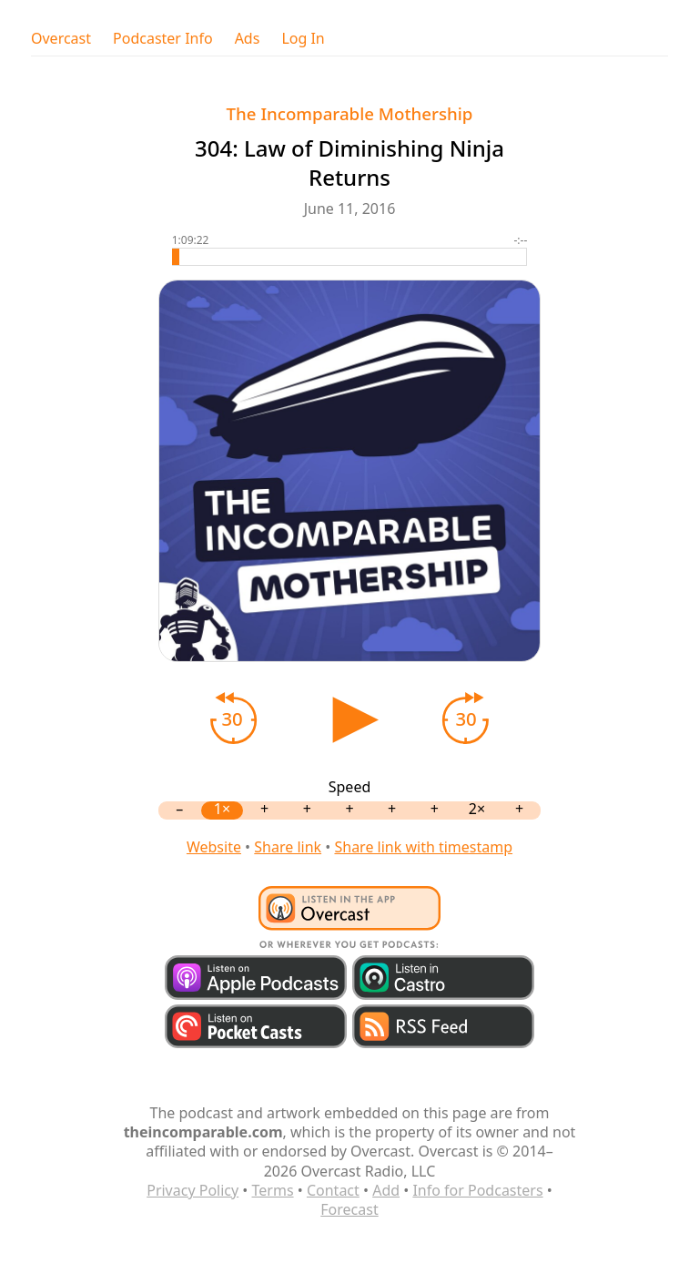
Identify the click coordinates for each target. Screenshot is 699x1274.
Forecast (349, 1209)
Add (386, 1190)
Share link (287, 847)
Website (214, 847)
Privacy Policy (192, 1190)
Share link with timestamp (423, 847)
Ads (247, 38)
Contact (333, 1190)
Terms (273, 1190)
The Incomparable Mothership (350, 113)
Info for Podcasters (477, 1190)
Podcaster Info (163, 38)
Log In (302, 38)
